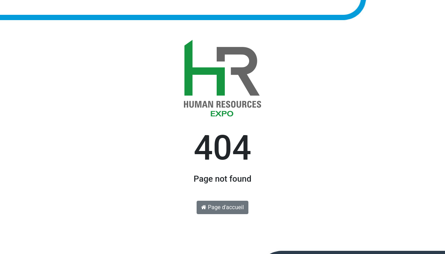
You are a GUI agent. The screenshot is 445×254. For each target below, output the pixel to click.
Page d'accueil (222, 207)
